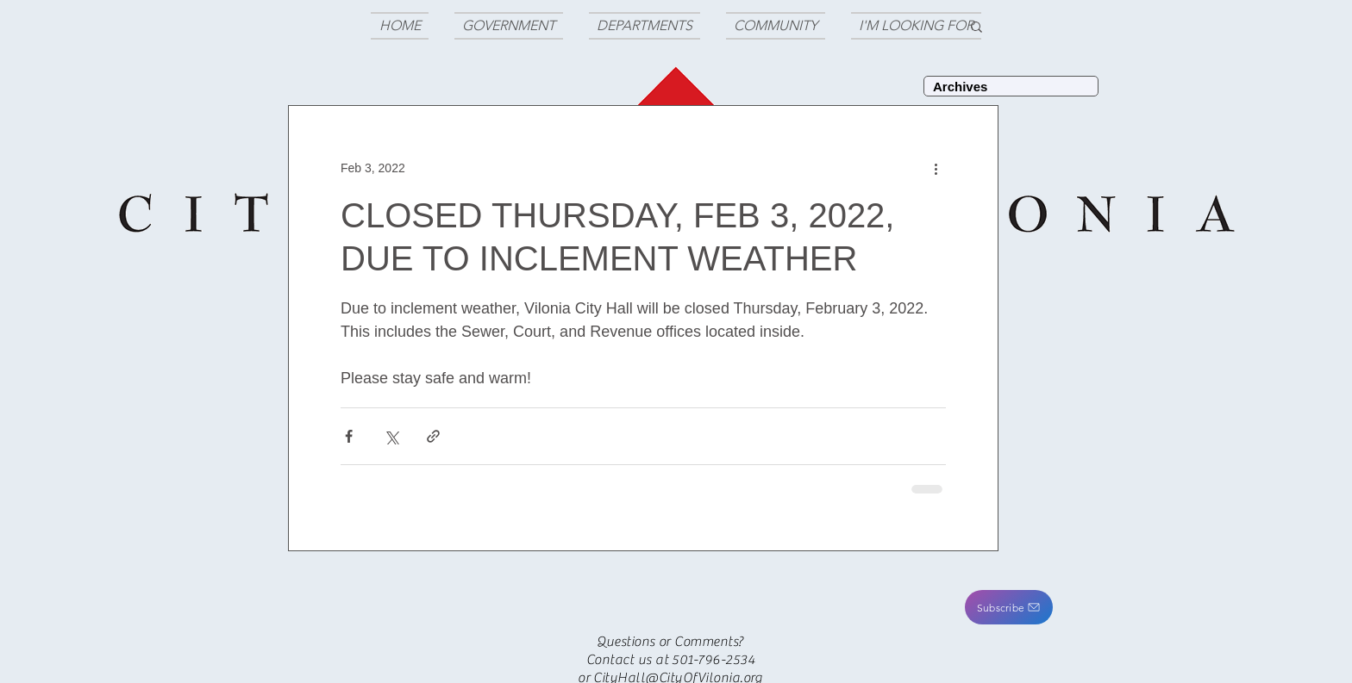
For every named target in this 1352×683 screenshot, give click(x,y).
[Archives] (1010, 86)
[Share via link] (433, 436)
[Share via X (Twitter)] (391, 436)
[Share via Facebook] (349, 436)
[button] (1009, 607)
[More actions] (935, 168)
